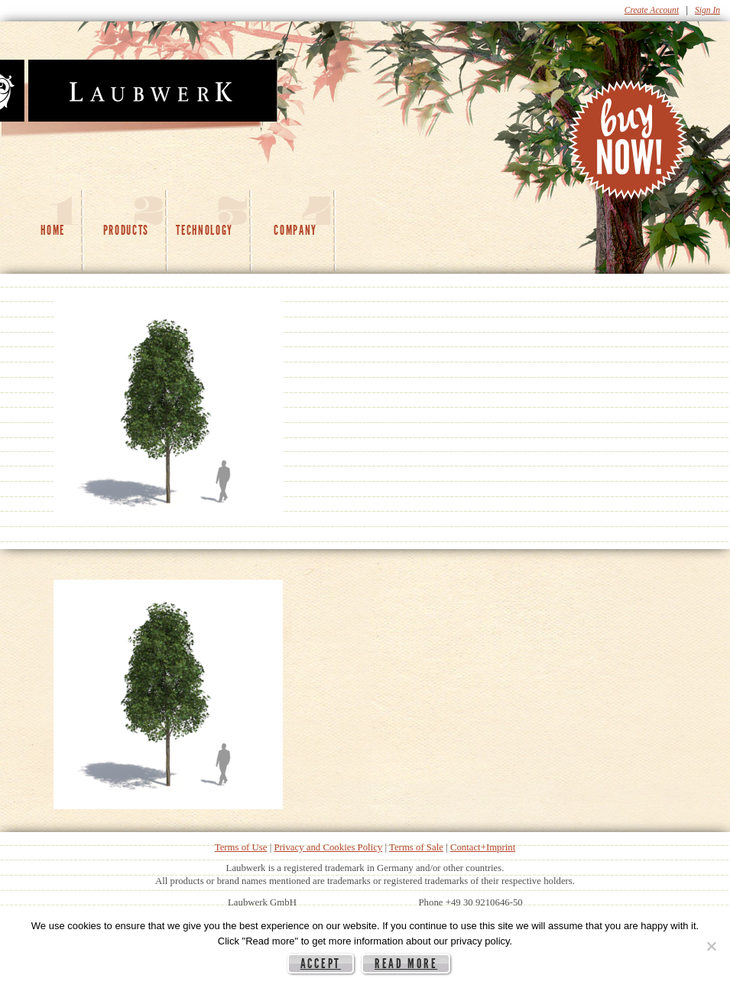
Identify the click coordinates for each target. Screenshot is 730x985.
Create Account (652, 10)
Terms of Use (241, 847)
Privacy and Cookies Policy (328, 847)
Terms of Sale (416, 847)
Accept (320, 963)
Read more (406, 963)
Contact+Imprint (482, 847)
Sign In (707, 10)
